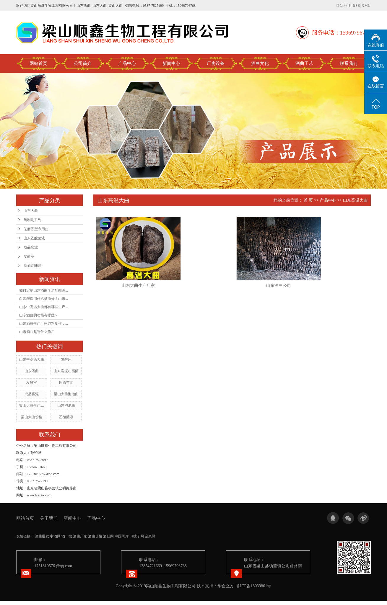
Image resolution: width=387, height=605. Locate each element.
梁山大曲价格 (31, 417)
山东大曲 (31, 211)
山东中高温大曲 (31, 359)
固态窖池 (66, 382)
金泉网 (150, 536)
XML (366, 6)
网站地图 (344, 6)
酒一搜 (66, 536)
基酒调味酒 (32, 266)
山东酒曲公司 (278, 285)
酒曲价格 (95, 536)
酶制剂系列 (32, 220)
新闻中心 (171, 63)
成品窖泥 (31, 247)
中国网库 (122, 536)
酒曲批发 (42, 536)
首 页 (308, 200)
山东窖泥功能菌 (66, 371)
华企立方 (225, 586)
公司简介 (83, 63)
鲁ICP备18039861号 (253, 586)
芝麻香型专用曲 (36, 229)
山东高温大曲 (355, 200)
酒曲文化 (260, 63)
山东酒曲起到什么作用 (37, 332)
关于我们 (49, 518)
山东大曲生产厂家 (138, 285)
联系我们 (348, 63)
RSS (356, 6)
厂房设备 (216, 63)
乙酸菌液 (66, 417)
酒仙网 (108, 536)
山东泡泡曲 (66, 405)
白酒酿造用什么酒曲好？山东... (43, 299)
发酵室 (29, 256)
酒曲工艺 (304, 63)
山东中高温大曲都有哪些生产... (43, 307)
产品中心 (127, 63)
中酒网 (55, 536)
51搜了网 (137, 536)
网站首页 (38, 63)
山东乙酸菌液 (34, 238)
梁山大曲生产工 (31, 405)
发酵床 (66, 359)
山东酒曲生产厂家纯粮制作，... (43, 323)
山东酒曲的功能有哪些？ (38, 315)
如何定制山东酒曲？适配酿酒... (43, 290)
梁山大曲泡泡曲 (66, 394)
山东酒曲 (32, 371)
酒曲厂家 (80, 536)
